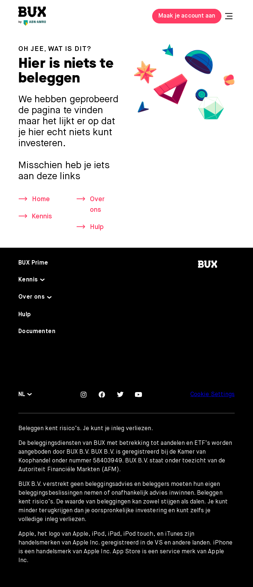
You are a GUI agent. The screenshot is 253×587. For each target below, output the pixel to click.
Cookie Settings (212, 395)
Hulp (97, 227)
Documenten (36, 332)
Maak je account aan (186, 16)
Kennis (42, 216)
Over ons (97, 204)
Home (41, 199)
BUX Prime (33, 263)
